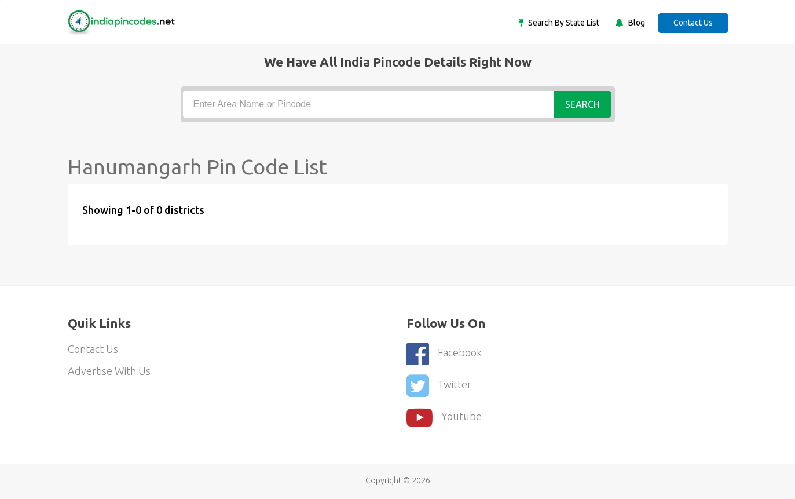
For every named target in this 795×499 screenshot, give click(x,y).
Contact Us (693, 22)
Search (582, 104)
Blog (636, 22)
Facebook (444, 354)
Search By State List (562, 22)
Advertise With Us (109, 371)
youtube (444, 418)
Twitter (438, 386)
